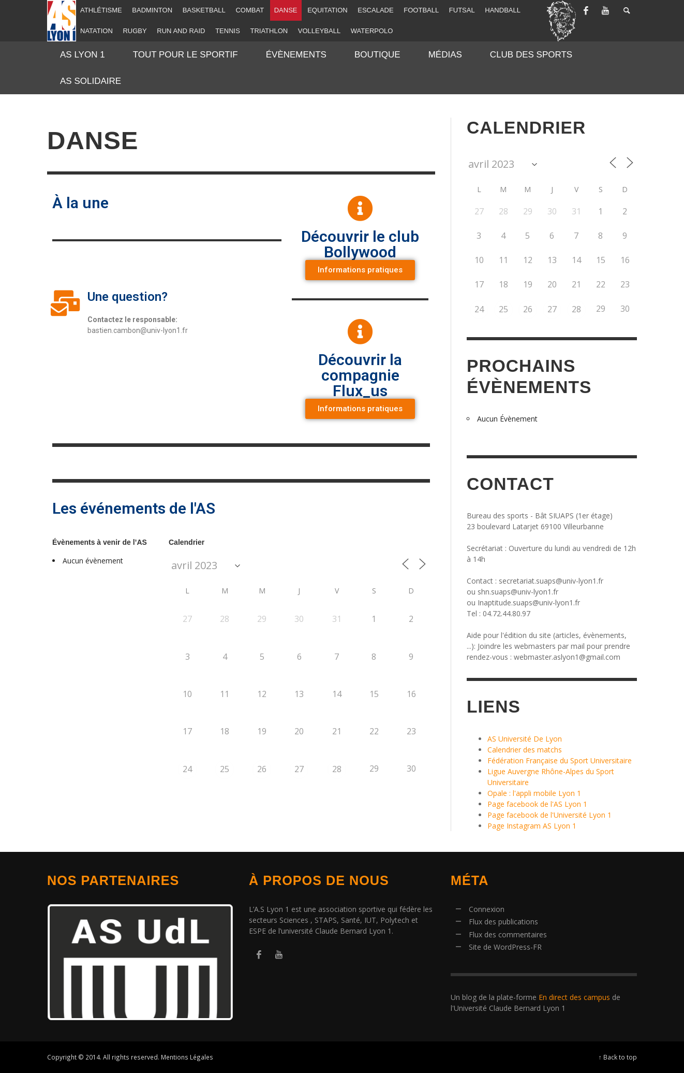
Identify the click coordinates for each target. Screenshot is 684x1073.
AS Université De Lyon (524, 739)
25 (224, 769)
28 (336, 769)
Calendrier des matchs (524, 750)
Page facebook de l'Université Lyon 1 (549, 815)
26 (261, 769)
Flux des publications (503, 921)
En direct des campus (574, 997)
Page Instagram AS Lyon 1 (531, 826)
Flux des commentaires (508, 934)
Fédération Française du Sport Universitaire (559, 760)
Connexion (486, 909)
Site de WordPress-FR (505, 947)
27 (299, 769)
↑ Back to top (618, 1057)
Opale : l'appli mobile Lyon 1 (534, 793)
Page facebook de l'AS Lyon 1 (537, 804)
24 (187, 769)
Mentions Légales (187, 1057)
